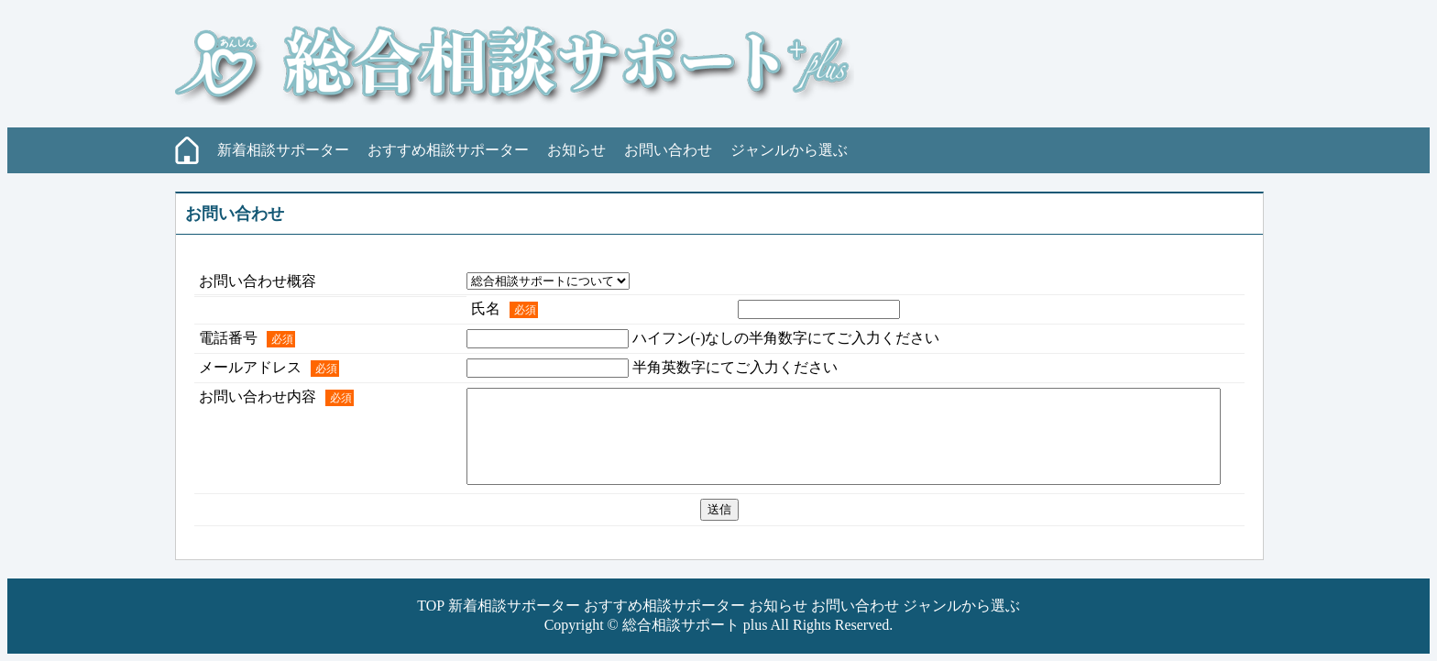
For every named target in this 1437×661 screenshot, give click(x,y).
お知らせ (576, 150)
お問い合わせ (668, 150)
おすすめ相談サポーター (448, 150)
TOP (430, 605)
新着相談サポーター (283, 150)
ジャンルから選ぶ (789, 150)
